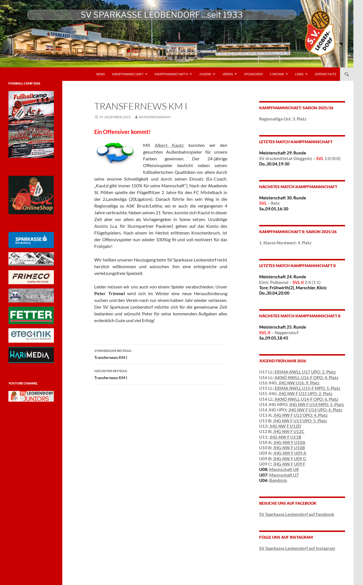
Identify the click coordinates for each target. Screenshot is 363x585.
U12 (263, 426)
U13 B (265, 420)
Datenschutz (325, 74)
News (100, 74)
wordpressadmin (155, 117)
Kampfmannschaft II (171, 74)
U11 (263, 437)
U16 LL (266, 377)
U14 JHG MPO (273, 404)
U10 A (265, 442)
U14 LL (266, 399)
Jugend (205, 74)
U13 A (265, 415)
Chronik (277, 74)
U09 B (265, 458)
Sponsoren (253, 74)
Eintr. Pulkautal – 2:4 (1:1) (290, 282)
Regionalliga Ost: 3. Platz (282, 118)
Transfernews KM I (160, 353)
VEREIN (227, 74)
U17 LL (266, 371)
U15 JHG (267, 393)
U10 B (265, 447)
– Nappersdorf (278, 332)
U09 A (265, 453)
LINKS (299, 74)
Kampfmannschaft (127, 74)
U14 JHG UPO (272, 409)
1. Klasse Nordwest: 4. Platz (285, 242)
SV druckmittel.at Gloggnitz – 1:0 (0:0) (300, 158)
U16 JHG (267, 382)
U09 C (265, 463)
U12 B (265, 431)
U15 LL (266, 388)
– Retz (269, 203)
